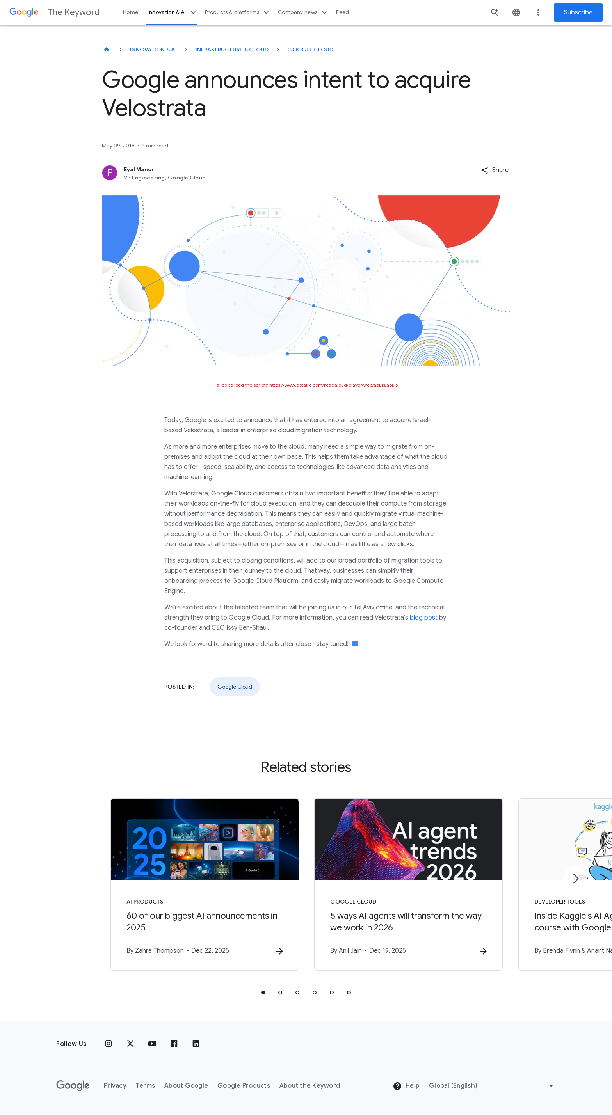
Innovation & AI (172, 12)
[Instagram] (108, 1044)
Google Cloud (310, 49)
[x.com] (130, 1044)
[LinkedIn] (196, 1044)
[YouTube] (152, 1044)
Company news (303, 12)
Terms (145, 1086)
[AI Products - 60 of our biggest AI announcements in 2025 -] (204, 884)
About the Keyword (309, 1086)
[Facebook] (174, 1044)
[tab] (263, 992)
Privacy (115, 1086)
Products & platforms (238, 12)
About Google (186, 1086)
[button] (494, 170)
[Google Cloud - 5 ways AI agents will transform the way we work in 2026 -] (408, 884)
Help (406, 1086)
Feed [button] (342, 12)
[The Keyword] (106, 49)
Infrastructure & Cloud (232, 49)
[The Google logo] (73, 1085)
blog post (424, 617)
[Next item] (575, 878)
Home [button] (130, 12)
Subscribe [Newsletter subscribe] (578, 12)
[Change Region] (492, 1085)
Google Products (243, 1086)
